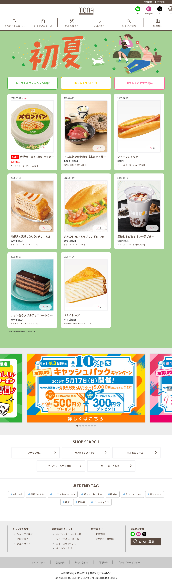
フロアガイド (23, 539)
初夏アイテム (37, 494)
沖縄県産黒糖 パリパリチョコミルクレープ (36, 236)
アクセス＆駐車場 (104, 539)
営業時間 (148, 1)
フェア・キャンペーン (63, 494)
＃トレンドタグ (64, 548)
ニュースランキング (66, 543)
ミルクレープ (72, 315)
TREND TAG (88, 485)
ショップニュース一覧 (67, 539)
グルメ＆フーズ (135, 452)
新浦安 (113, 494)
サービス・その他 (110, 466)
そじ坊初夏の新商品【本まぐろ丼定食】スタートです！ (97, 157)
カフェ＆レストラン (84, 452)
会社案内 (60, 562)
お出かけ (17, 494)
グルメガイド (23, 543)
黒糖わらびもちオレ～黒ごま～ (135, 236)
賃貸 (67, 502)
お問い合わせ (81, 562)
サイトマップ (38, 562)
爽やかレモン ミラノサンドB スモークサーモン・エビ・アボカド (102, 236)
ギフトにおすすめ (92, 494)
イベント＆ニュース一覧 (68, 534)
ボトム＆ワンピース (86, 83)
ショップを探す (25, 534)
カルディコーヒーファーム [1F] (24, 165)
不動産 (81, 502)
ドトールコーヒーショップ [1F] (131, 164)
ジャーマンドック (127, 157)
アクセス (161, 1)
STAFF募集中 (148, 541)
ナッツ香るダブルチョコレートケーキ (33, 315)
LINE (137, 13)
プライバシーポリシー (129, 562)
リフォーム (155, 494)
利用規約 (103, 562)
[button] (77, 426)
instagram (149, 13)
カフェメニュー (133, 494)
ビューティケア (101, 502)
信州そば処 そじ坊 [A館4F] (75, 164)
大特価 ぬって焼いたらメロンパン (36, 157)
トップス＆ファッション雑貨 (32, 83)
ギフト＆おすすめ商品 (139, 83)
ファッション (34, 452)
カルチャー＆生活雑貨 (59, 466)
